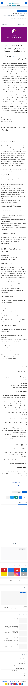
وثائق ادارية (23, 675)
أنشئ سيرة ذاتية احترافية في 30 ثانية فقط (16, 580)
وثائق (24, 673)
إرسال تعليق (22, 549)
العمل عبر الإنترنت (21, 663)
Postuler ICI (16, 486)
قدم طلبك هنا (16, 482)
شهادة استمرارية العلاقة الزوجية (11, 646)
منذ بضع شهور (14, 631)
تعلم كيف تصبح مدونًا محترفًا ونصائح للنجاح (14, 608)
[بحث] (2, 3)
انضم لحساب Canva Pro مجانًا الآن (11, 620)
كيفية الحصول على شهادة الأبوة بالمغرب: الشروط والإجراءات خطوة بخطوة (11, 641)
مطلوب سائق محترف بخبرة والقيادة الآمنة (11, 633)
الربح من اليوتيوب (21, 660)
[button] (20, 497)
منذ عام (24, 606)
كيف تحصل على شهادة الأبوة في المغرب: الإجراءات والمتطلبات (11, 627)
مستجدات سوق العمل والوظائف (18, 670)
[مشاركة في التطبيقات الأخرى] (8, 497)
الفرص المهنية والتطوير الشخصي (18, 665)
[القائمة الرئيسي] (26, 3)
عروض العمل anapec (17, 492)
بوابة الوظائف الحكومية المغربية (9, 681)
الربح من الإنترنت (21, 658)
